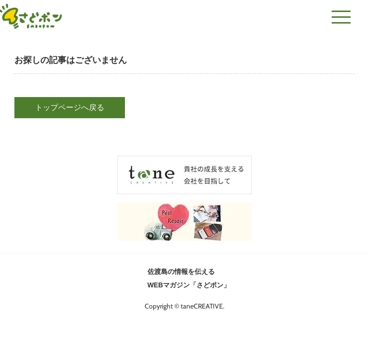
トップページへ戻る (69, 107)
